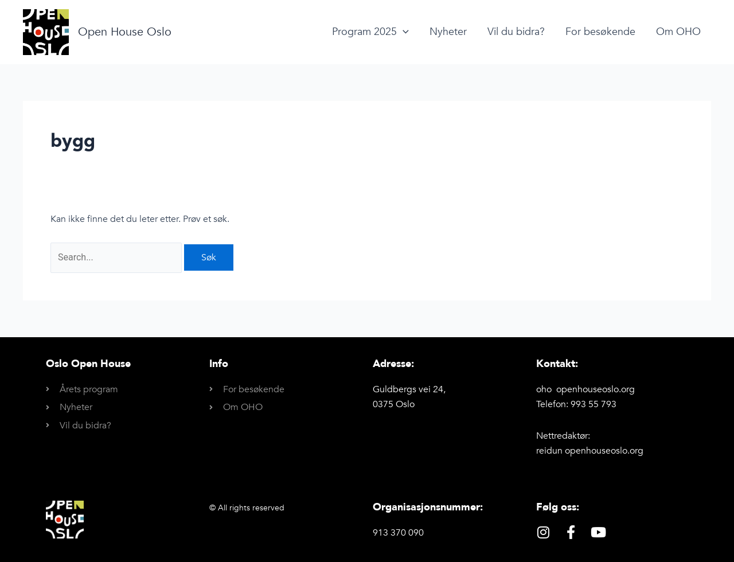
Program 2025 (370, 32)
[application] (403, 32)
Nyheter (448, 32)
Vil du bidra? (516, 32)
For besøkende (600, 32)
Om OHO (678, 32)
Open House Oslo (124, 32)
